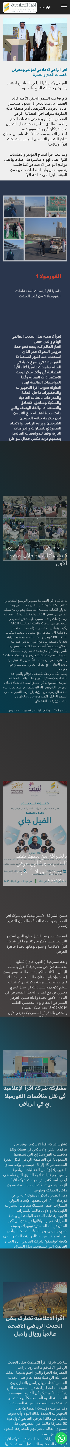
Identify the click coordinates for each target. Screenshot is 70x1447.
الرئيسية (45, 7)
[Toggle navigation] (64, 6)
